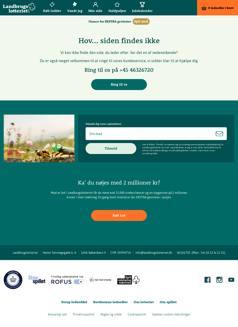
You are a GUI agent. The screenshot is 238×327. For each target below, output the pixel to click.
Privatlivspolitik (83, 314)
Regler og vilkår (111, 314)
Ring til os (119, 84)
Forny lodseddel (74, 302)
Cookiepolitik (137, 314)
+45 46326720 (137, 69)
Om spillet (168, 302)
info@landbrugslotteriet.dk (153, 252)
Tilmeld (111, 148)
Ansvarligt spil (57, 314)
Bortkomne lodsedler (110, 302)
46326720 (183, 252)
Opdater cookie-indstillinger (171, 314)
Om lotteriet (144, 302)
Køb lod (119, 215)
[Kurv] (217, 8)
